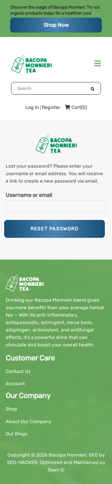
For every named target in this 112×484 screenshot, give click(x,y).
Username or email (29, 195)
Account (15, 383)
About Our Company (28, 421)
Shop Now (56, 25)
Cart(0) (76, 107)
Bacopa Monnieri (67, 455)
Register (51, 107)
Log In (32, 107)
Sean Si (56, 470)
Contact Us (18, 371)
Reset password (54, 229)
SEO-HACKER (22, 462)
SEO (93, 455)
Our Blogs (16, 434)
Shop (11, 409)
